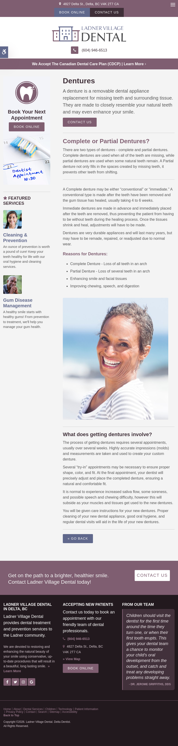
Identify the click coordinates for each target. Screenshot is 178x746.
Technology (65, 709)
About (17, 709)
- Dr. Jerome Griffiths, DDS (150, 684)
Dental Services (33, 709)
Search (42, 712)
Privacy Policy (14, 712)
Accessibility (69, 712)
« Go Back (78, 538)
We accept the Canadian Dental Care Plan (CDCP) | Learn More (88, 64)
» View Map (71, 659)
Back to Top (11, 715)
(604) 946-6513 (94, 50)
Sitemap (54, 712)
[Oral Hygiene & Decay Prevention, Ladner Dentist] (12, 219)
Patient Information (86, 709)
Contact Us (107, 12)
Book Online (72, 12)
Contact (30, 712)
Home (7, 709)
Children (50, 709)
